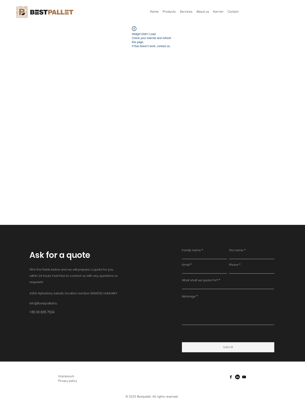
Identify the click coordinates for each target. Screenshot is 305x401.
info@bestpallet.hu (43, 303)
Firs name (236, 250)
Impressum (66, 376)
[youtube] (244, 377)
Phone (233, 264)
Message (189, 296)
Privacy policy (67, 381)
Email (186, 264)
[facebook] (230, 377)
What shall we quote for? (200, 280)
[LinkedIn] (237, 377)
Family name (191, 250)
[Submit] (228, 347)
